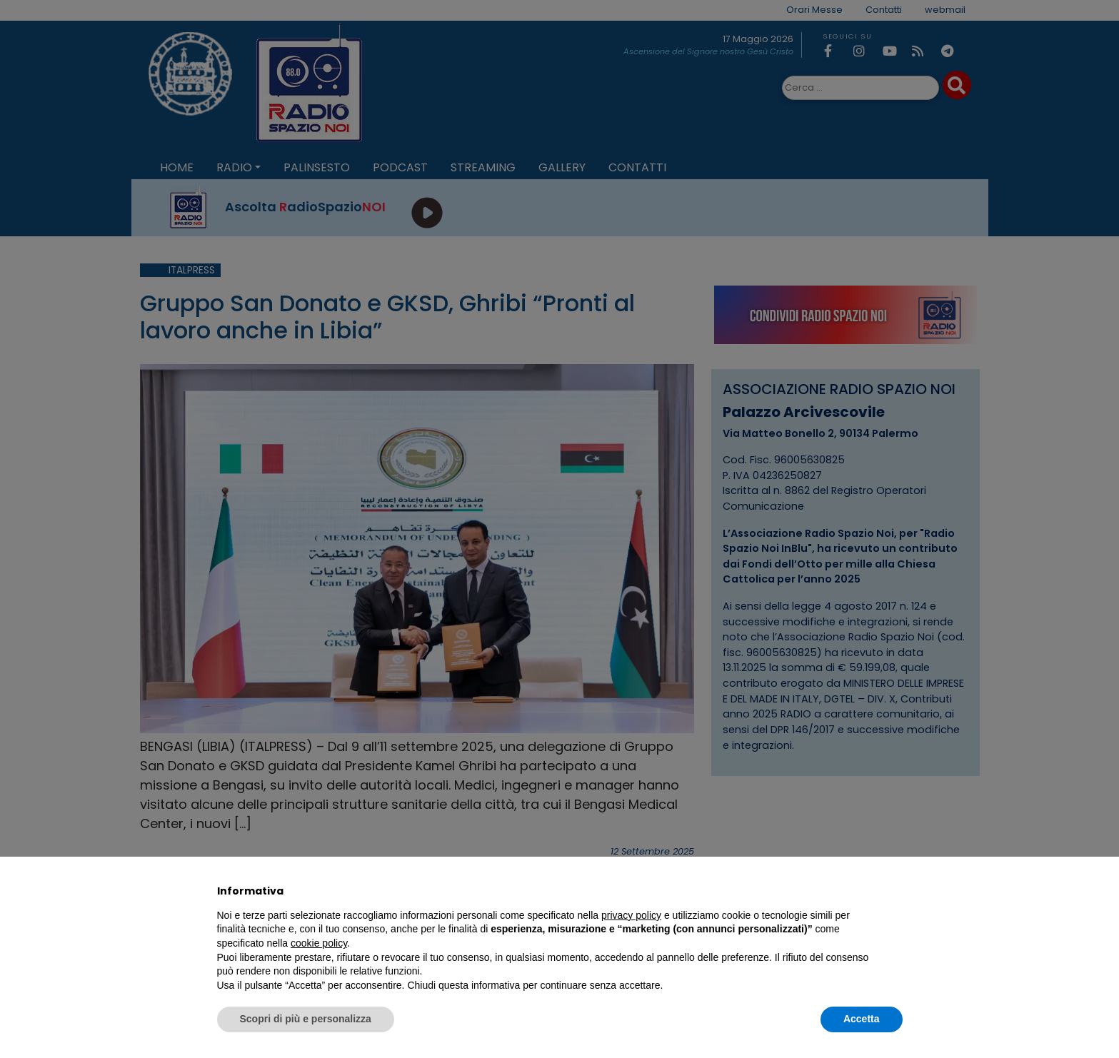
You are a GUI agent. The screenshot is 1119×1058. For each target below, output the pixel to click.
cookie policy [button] (319, 943)
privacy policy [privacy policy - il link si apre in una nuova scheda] (631, 915)
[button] (895, 891)
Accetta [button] (861, 1018)
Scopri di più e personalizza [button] (305, 1018)
